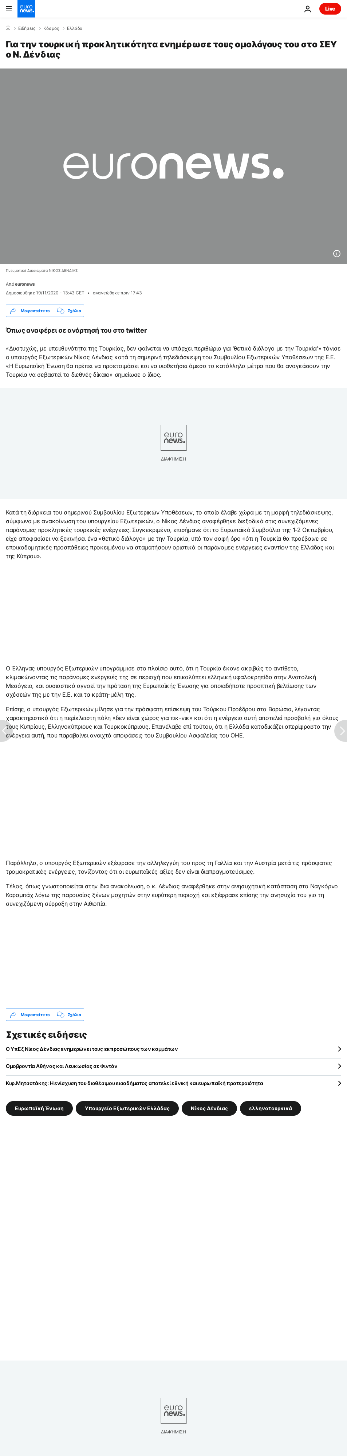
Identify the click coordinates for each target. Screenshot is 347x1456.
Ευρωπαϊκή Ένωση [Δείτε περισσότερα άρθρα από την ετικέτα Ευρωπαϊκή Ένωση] (39, 1108)
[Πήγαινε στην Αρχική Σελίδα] (26, 8)
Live (330, 8)
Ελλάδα (75, 28)
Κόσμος (51, 28)
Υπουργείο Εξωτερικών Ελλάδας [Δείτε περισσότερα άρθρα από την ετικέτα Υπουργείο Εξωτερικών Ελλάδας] (127, 1108)
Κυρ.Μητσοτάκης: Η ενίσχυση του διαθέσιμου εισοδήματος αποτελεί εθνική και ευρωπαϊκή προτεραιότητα (134, 1083)
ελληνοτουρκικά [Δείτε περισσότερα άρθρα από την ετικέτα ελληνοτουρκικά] (270, 1108)
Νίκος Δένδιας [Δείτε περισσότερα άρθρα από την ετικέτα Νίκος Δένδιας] (209, 1108)
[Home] (8, 28)
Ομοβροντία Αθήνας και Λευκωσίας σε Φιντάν (62, 1066)
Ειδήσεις (26, 28)
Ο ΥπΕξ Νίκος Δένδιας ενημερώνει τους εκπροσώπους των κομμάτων (92, 1049)
